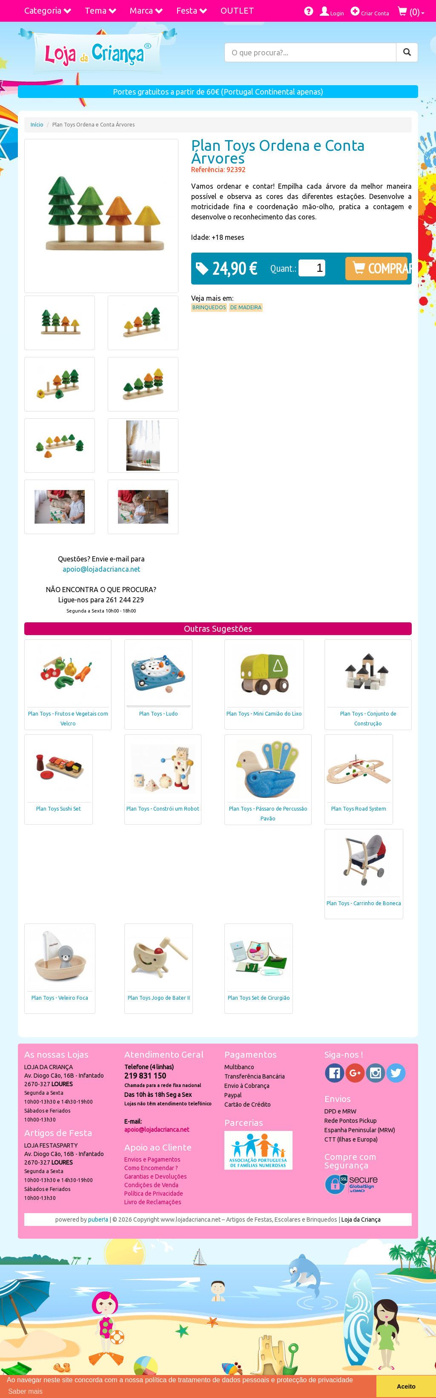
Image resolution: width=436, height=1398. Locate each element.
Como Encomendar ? (151, 1168)
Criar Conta (369, 11)
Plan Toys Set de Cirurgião (259, 998)
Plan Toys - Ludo (158, 713)
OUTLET (237, 10)
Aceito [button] (406, 1386)
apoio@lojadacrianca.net (101, 569)
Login (332, 11)
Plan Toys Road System (358, 808)
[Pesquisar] (407, 52)
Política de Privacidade (153, 1193)
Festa (192, 10)
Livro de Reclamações (152, 1202)
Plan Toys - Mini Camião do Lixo (264, 713)
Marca (147, 10)
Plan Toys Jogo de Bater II (159, 998)
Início (37, 124)
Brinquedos (209, 307)
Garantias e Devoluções (155, 1176)
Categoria (48, 10)
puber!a (98, 1219)
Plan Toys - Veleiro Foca (60, 998)
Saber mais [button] (25, 1391)
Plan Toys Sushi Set (58, 808)
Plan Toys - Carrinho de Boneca (364, 903)
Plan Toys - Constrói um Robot (162, 808)
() (411, 11)
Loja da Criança (361, 1219)
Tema (101, 10)
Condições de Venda (151, 1185)
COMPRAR (380, 268)
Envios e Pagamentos (152, 1159)
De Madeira (245, 307)
